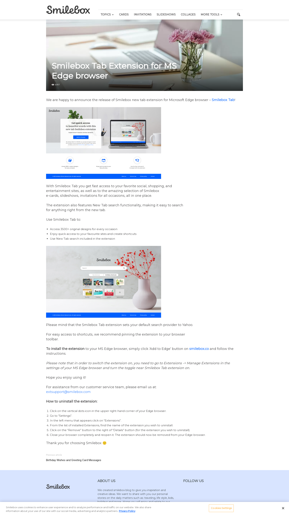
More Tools (211, 14)
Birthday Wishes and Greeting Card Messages (73, 460)
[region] (144, 508)
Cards (124, 14)
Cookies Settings (221, 508)
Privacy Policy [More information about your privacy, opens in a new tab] (127, 510)
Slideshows (166, 14)
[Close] (283, 508)
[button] (238, 14)
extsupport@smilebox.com (68, 392)
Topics (107, 14)
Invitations (143, 14)
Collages (188, 14)
